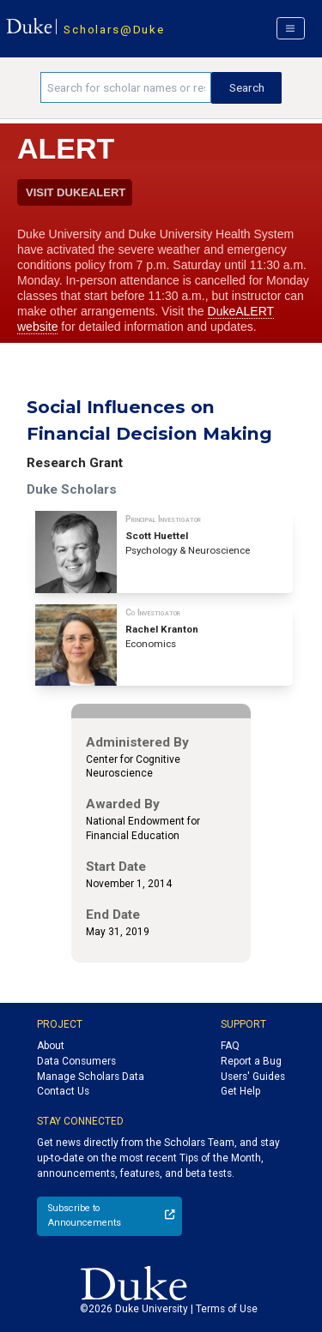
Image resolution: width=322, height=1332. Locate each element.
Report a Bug (251, 1061)
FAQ (230, 1046)
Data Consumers (76, 1061)
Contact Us (63, 1091)
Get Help (240, 1091)
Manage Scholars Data (90, 1077)
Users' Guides (253, 1077)
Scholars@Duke (114, 29)
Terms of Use (227, 1309)
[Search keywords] (125, 87)
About (50, 1046)
